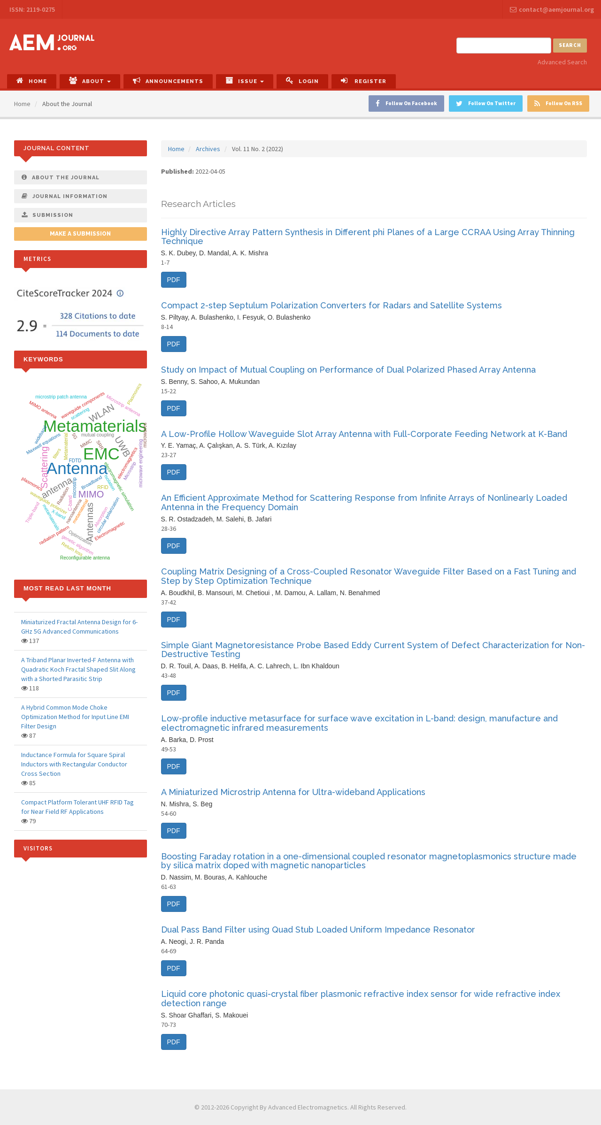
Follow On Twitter (486, 103)
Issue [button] (244, 80)
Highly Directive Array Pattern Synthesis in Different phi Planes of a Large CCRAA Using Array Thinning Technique (368, 236)
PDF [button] (173, 279)
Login (302, 80)
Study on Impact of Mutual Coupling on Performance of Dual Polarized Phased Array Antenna (348, 370)
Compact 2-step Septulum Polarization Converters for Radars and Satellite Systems (331, 305)
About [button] (90, 80)
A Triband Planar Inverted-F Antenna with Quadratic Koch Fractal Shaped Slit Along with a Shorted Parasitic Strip (78, 669)
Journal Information (65, 196)
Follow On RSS (558, 103)
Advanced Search (562, 62)
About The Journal (61, 177)
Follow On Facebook (406, 103)
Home (31, 80)
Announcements (168, 80)
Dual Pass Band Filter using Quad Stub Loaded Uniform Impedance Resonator (318, 929)
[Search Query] (503, 46)
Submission (47, 215)
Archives (208, 149)
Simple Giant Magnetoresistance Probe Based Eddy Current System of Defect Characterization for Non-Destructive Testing (373, 649)
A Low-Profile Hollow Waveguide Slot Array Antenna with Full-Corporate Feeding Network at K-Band (364, 434)
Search (570, 45)
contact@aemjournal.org (552, 9)
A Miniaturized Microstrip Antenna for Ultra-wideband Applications (293, 792)
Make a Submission (80, 233)
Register (363, 80)
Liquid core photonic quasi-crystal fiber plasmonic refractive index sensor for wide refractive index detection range (360, 998)
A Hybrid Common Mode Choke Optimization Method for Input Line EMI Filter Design (75, 716)
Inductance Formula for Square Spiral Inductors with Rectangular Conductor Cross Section (74, 764)
